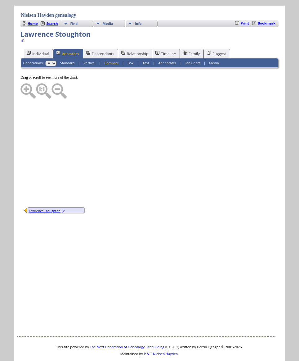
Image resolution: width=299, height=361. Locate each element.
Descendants (100, 35)
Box (130, 44)
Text (146, 44)
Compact (111, 44)
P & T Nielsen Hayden (161, 335)
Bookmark (266, 4)
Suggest (216, 35)
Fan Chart (192, 44)
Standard (67, 44)
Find (74, 4)
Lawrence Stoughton (44, 192)
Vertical (89, 44)
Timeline (165, 35)
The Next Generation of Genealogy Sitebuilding (127, 328)
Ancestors (67, 35)
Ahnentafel (167, 44)
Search (52, 4)
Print (245, 4)
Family (191, 35)
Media (108, 4)
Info (138, 4)
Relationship (134, 35)
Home (33, 4)
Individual (38, 35)
